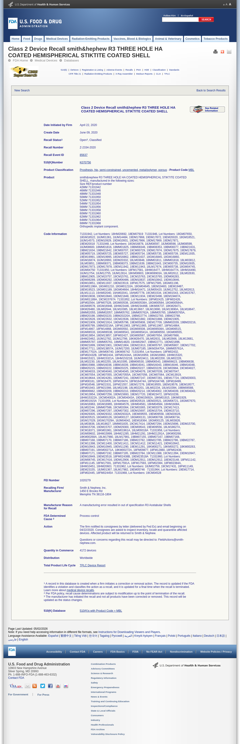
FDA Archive (98, 729)
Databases (71, 60)
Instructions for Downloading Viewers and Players (129, 632)
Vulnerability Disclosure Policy (108, 734)
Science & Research (102, 673)
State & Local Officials (103, 710)
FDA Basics (117, 651)
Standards (174, 69)
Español (53, 635)
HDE (146, 69)
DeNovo (74, 69)
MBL (191, 170)
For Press (43, 694)
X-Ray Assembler (124, 73)
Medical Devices (46, 60)
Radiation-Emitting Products (98, 73)
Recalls (129, 69)
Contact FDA (77, 651)
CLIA (158, 73)
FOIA (135, 651)
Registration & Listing (92, 69)
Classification (159, 69)
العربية (128, 635)
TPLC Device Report (92, 565)
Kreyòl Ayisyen (143, 635)
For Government (18, 694)
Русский (117, 635)
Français (160, 635)
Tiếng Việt (80, 635)
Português (184, 635)
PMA (138, 69)
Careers (98, 651)
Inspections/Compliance (104, 706)
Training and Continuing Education (110, 701)
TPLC (167, 73)
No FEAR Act (154, 651)
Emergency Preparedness (105, 687)
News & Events (99, 696)
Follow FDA (170, 15)
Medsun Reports (144, 73)
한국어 (93, 635)
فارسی (12, 639)
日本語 (220, 635)
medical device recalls (80, 590)
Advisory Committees (103, 668)
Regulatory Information (104, 678)
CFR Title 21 (75, 73)
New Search (22, 90)
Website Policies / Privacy (216, 651)
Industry (95, 720)
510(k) (64, 69)
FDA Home (20, 60)
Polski (171, 635)
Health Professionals (102, 724)
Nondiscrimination (181, 651)
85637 (83, 155)
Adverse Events (114, 69)
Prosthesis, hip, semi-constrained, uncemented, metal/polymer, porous (123, 170)
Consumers (97, 715)
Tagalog (105, 635)
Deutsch (209, 635)
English (23, 639)
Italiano (197, 635)
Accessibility (54, 651)
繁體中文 (66, 635)
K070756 (85, 162)
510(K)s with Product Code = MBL (101, 610)
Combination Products (103, 664)
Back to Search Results (211, 90)
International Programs (103, 692)
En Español (187, 15)
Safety (94, 682)
